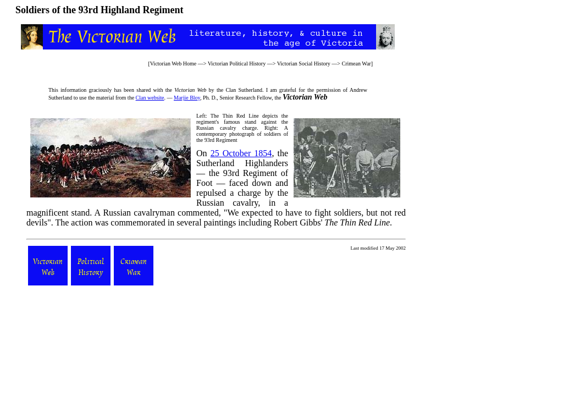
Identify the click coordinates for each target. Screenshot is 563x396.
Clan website (150, 98)
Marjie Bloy (187, 98)
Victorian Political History (237, 64)
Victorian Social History (303, 64)
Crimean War (356, 64)
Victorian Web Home (173, 64)
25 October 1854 (241, 153)
